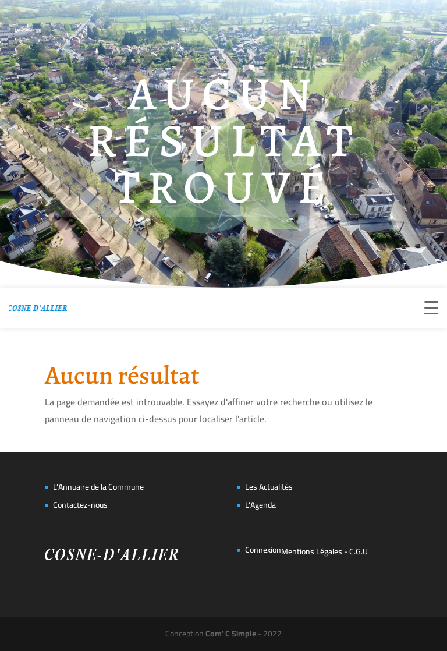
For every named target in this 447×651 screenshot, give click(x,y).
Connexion (263, 549)
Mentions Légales (311, 551)
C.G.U (358, 551)
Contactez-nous (80, 504)
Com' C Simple (230, 633)
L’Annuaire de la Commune (98, 486)
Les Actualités (269, 486)
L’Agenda (260, 504)
